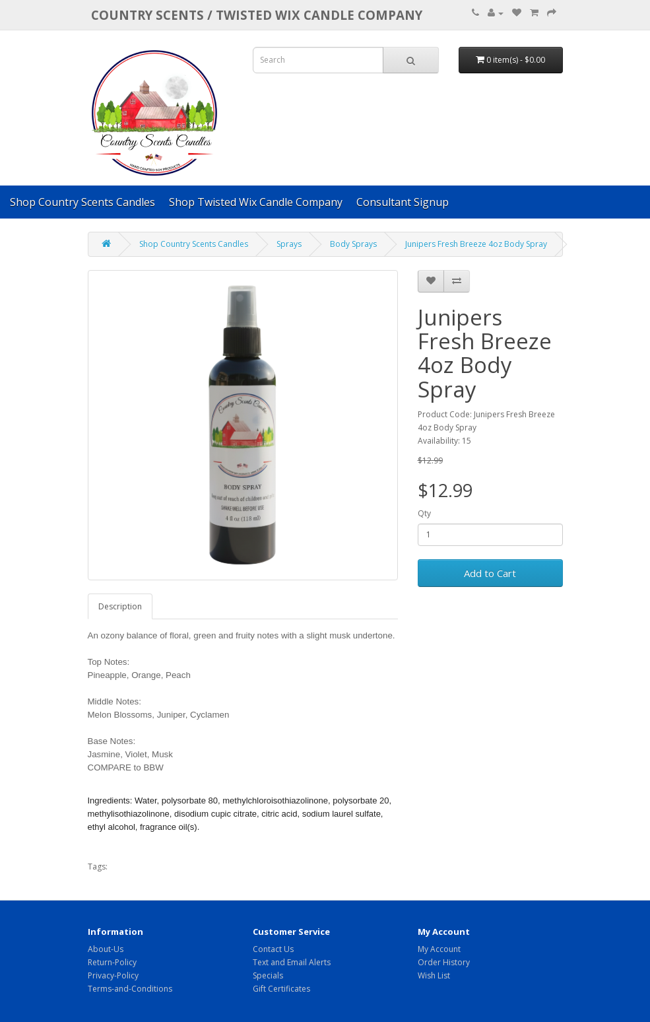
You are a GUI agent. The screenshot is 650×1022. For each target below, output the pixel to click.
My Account (439, 949)
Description (120, 606)
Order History (444, 962)
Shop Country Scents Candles (82, 202)
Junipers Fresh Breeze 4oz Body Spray (476, 244)
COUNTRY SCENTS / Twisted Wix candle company (256, 15)
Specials (268, 975)
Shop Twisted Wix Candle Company (255, 202)
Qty (424, 513)
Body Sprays (353, 244)
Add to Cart (490, 573)
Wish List (434, 975)
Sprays (289, 244)
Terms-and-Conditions (130, 988)
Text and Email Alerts (292, 962)
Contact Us (273, 949)
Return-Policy (112, 962)
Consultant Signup (402, 202)
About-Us (105, 949)
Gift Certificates (281, 988)
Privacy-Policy (113, 975)
